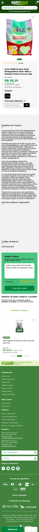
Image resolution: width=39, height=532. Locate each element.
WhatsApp (19, 458)
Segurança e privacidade (10, 422)
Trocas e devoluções (8, 413)
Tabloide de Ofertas (8, 394)
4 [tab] (24, 356)
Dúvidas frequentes (8, 379)
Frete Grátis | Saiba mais (14, 101)
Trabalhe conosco (7, 385)
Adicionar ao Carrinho (12, 529)
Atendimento (6, 382)
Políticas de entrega (8, 419)
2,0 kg (7, 96)
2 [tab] (15, 356)
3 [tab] (19, 356)
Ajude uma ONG (7, 388)
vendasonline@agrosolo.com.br (12, 438)
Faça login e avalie (19, 288)
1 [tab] (19, 59)
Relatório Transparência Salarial (12, 425)
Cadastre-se (7, 363)
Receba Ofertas (7, 391)
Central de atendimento (19, 452)
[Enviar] (35, 8)
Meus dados (6, 406)
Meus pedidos (6, 403)
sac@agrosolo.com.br (9, 446)
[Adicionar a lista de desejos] (33, 17)
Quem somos (6, 376)
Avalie (21, 63)
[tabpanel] (19, 37)
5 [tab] (27, 356)
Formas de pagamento (9, 416)
